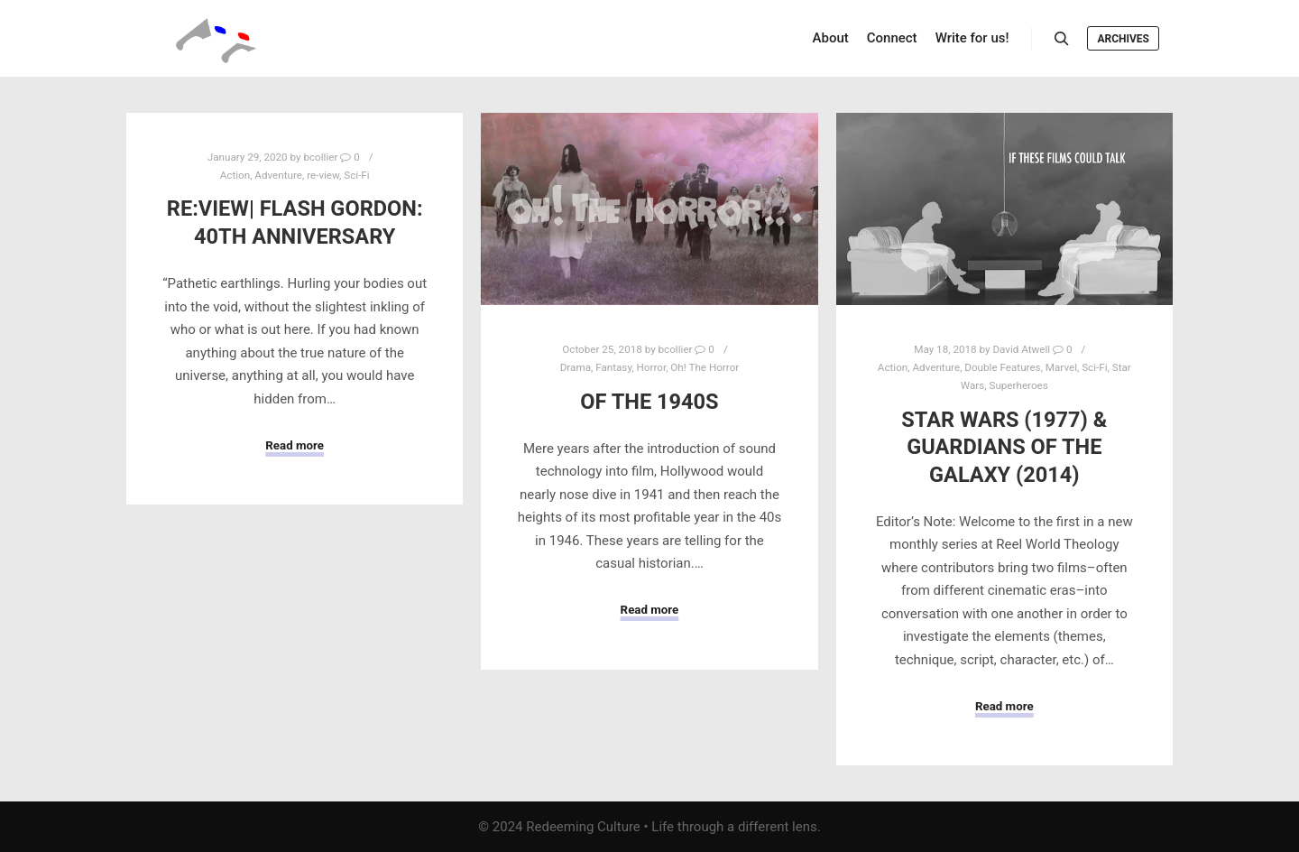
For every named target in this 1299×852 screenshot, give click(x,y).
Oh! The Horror (704, 367)
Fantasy (613, 367)
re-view (323, 175)
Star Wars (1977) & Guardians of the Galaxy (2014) (1004, 447)
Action (235, 175)
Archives (1123, 38)
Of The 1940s (649, 401)
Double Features (1002, 367)
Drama (575, 367)
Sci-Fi (356, 175)
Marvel (1061, 367)
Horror (651, 367)
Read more (294, 445)
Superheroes (1018, 385)
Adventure (278, 175)
